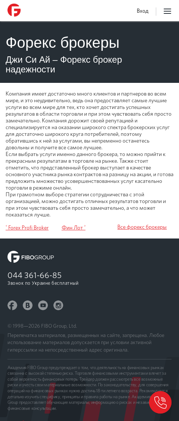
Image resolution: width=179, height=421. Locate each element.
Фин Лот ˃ (74, 227)
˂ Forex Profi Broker (27, 227)
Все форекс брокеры (142, 227)
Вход (142, 10)
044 (34, 275)
